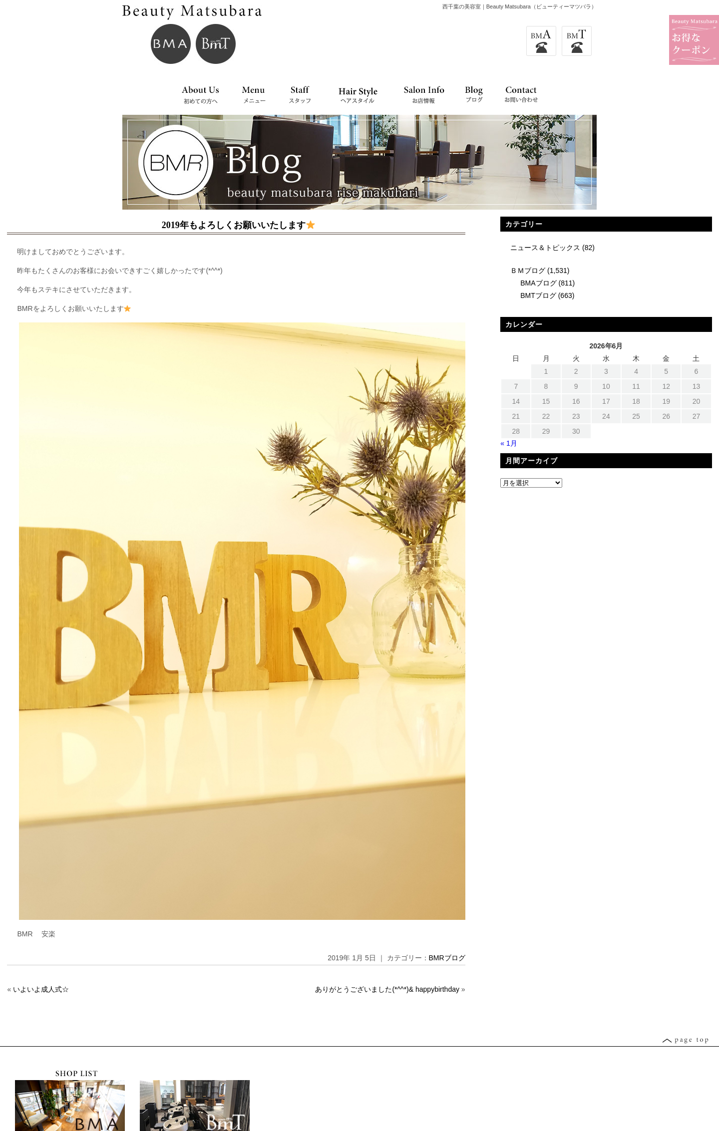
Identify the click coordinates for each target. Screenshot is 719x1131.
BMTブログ (538, 295)
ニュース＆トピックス (545, 248)
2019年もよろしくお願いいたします (238, 225)
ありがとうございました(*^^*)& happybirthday (387, 989)
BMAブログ (538, 283)
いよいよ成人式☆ (41, 989)
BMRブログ (447, 958)
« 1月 (508, 443)
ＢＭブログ (527, 271)
